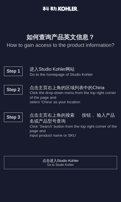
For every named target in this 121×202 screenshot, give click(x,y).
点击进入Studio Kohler (60, 163)
